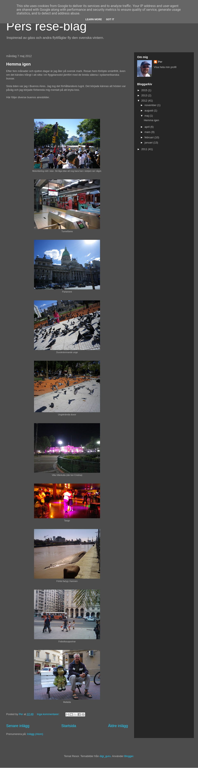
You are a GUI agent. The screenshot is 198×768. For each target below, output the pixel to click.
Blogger (128, 756)
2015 (144, 90)
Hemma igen (18, 64)
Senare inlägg (17, 726)
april (147, 126)
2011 (144, 149)
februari (149, 137)
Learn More (93, 19)
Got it (110, 19)
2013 (144, 95)
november (151, 105)
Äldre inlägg (118, 726)
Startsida (68, 726)
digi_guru (105, 756)
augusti (149, 110)
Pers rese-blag (46, 26)
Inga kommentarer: (48, 714)
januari (149, 142)
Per (160, 61)
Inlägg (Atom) (35, 734)
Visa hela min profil (165, 67)
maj (147, 115)
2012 (144, 100)
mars (148, 132)
